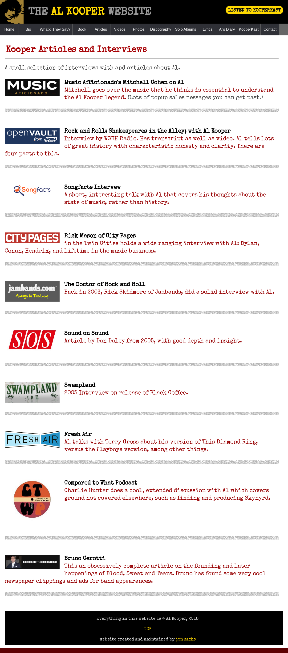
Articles (101, 29)
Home (9, 29)
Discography (160, 29)
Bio (28, 29)
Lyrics (207, 29)
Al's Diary (227, 29)
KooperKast (249, 29)
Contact (270, 29)
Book (81, 29)
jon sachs (186, 639)
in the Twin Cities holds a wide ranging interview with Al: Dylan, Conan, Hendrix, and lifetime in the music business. (132, 243)
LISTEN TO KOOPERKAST (254, 10)
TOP (147, 629)
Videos (120, 29)
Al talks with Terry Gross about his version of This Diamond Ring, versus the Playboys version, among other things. (161, 442)
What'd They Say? (55, 29)
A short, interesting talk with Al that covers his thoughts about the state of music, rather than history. (165, 195)
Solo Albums (185, 29)
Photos (139, 29)
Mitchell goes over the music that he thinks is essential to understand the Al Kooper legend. (168, 90)
